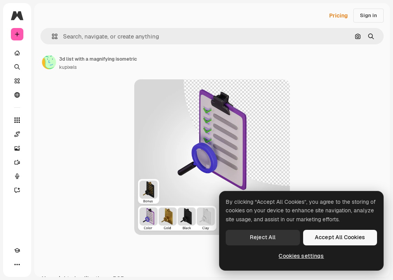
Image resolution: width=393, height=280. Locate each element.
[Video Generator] (17, 162)
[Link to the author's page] (49, 62)
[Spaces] (17, 134)
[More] (17, 264)
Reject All (262, 237)
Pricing (338, 15)
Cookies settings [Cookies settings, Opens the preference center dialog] (301, 255)
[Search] (17, 67)
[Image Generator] (17, 148)
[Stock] (17, 81)
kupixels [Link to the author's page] (68, 67)
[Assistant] (17, 190)
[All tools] (17, 120)
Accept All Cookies (340, 237)
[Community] (17, 95)
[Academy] (17, 250)
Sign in (368, 15)
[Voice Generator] (17, 176)
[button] (51, 36)
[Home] (17, 53)
